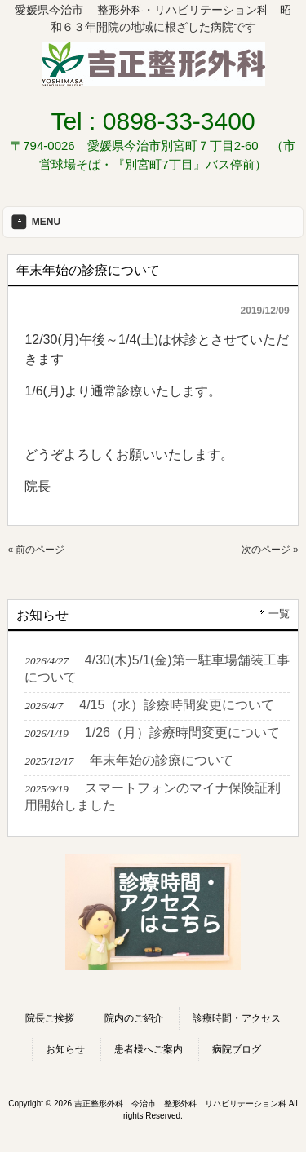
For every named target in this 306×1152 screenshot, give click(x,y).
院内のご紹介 (133, 1018)
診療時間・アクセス (237, 1018)
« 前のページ (35, 549)
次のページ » (270, 549)
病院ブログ (236, 1049)
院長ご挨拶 (49, 1018)
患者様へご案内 (148, 1049)
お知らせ (65, 1049)
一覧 (279, 613)
